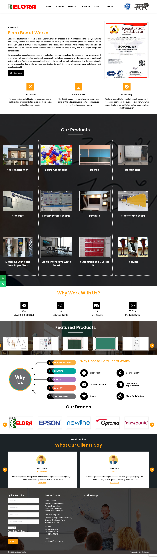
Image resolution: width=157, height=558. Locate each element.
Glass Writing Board (133, 216)
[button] (126, 347)
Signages (18, 216)
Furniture (94, 216)
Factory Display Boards (56, 216)
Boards (94, 170)
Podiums (133, 262)
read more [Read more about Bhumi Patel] (103, 487)
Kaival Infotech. (144, 556)
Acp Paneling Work (18, 170)
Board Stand (133, 170)
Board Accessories (56, 170)
